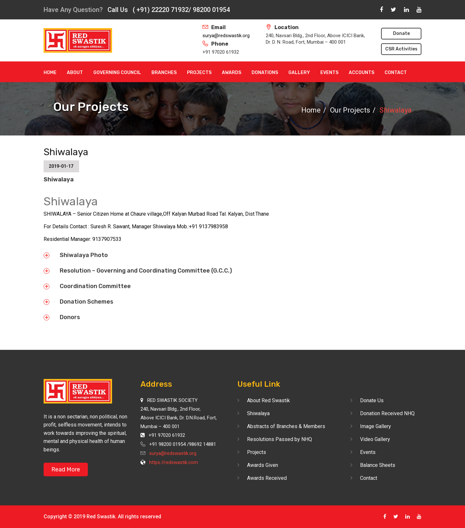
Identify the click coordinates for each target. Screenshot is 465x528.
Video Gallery (375, 439)
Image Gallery (375, 426)
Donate (401, 33)
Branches (164, 72)
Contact (396, 72)
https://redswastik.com (173, 462)
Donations (265, 72)
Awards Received (267, 478)
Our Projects (350, 110)
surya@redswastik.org (226, 35)
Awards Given (262, 465)
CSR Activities (401, 49)
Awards (231, 72)
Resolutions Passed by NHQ (279, 439)
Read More (65, 469)
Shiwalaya (258, 413)
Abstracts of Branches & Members (286, 426)
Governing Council (117, 72)
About (75, 72)
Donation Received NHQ (387, 413)
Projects (199, 72)
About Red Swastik (268, 400)
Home (50, 72)
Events (329, 72)
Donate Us (372, 400)
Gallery (299, 72)
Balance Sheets (377, 465)
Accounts (361, 72)
